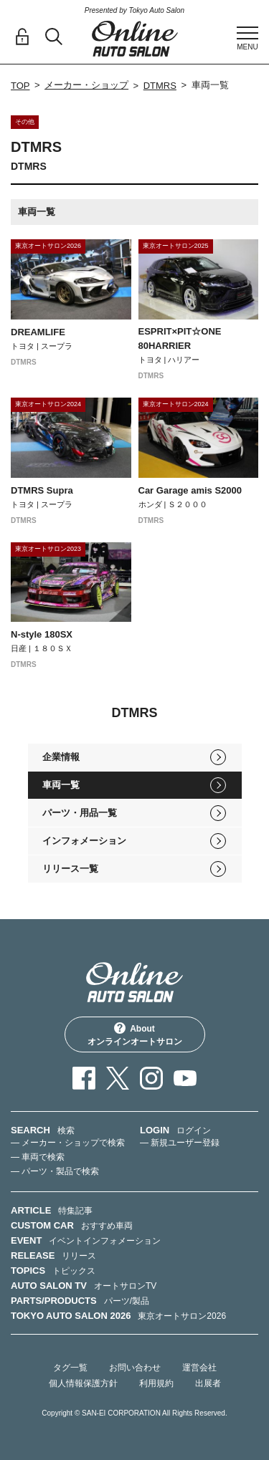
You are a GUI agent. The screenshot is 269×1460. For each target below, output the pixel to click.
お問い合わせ (135, 1367)
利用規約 (156, 1383)
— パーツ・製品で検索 (55, 1171)
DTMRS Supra (42, 490)
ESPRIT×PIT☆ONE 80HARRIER (180, 338)
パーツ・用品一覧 (79, 812)
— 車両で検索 (38, 1157)
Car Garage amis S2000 (190, 490)
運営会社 (199, 1367)
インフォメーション (84, 840)
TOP (20, 85)
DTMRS (159, 85)
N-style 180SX (41, 634)
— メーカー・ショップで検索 (68, 1142)
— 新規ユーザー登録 (180, 1142)
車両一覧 (61, 784)
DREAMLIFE (38, 332)
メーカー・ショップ (86, 85)
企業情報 (61, 756)
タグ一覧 (70, 1367)
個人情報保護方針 (83, 1383)
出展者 (208, 1383)
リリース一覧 (70, 868)
